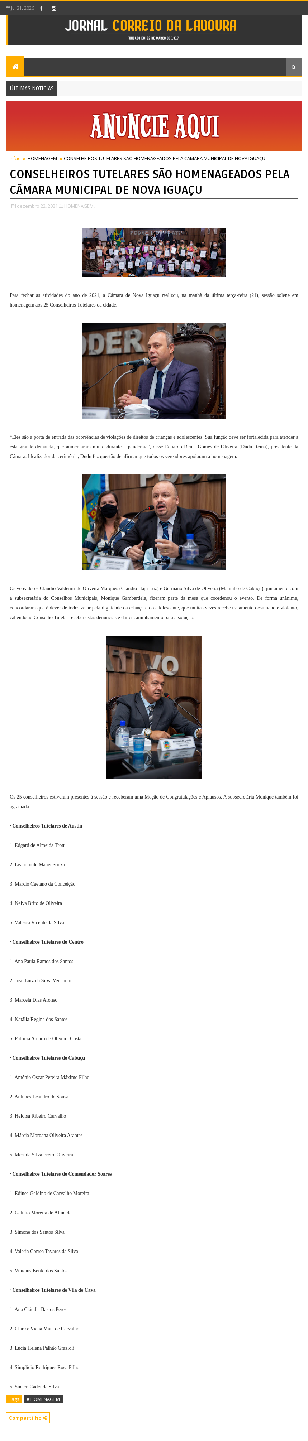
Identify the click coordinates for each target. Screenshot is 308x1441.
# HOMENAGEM (43, 1399)
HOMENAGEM (42, 158)
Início (15, 158)
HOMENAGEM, (79, 206)
